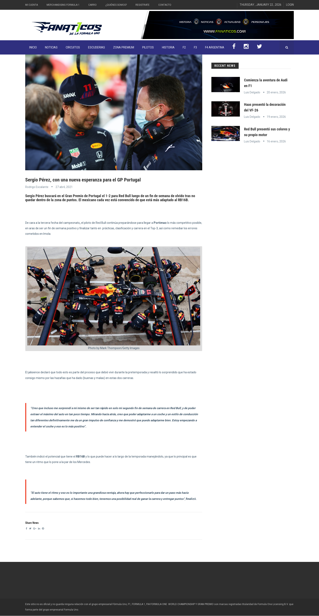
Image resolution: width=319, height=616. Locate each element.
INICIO (33, 47)
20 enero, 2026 (276, 92)
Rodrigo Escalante (36, 187)
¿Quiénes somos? (116, 4)
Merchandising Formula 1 (63, 4)
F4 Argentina (214, 47)
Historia (168, 47)
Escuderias (96, 47)
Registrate (142, 4)
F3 (195, 47)
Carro (92, 4)
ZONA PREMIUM (123, 47)
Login (290, 4)
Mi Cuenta (31, 4)
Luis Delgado (252, 92)
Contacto (164, 4)
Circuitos (73, 47)
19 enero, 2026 (276, 116)
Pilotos (148, 47)
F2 (184, 47)
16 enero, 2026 (276, 141)
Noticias (51, 47)
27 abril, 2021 (64, 187)
